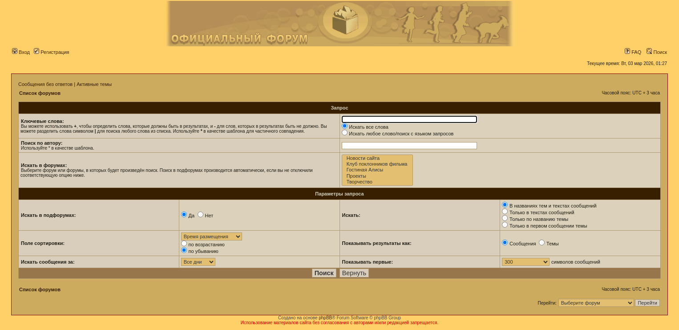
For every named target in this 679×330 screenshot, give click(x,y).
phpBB (325, 317)
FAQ (633, 52)
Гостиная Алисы (377, 170)
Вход (21, 52)
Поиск (657, 52)
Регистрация (51, 52)
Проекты (377, 176)
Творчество (377, 182)
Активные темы (94, 84)
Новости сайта (377, 158)
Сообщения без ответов (45, 84)
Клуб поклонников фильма (377, 164)
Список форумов (40, 93)
